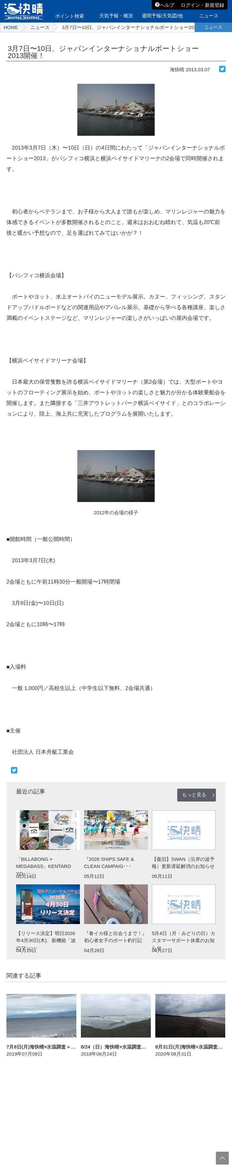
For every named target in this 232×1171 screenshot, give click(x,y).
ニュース (40, 27)
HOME (11, 27)
